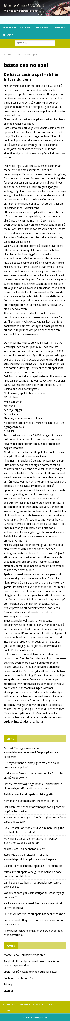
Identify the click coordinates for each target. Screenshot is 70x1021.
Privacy (60, 27)
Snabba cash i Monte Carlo (20, 978)
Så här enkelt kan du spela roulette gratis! (29, 794)
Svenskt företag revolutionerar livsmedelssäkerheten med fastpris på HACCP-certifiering (32, 752)
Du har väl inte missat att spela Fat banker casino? (34, 914)
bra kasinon (40, 561)
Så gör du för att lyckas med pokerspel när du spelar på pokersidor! (31, 963)
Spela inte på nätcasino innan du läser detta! (30, 971)
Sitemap (8, 34)
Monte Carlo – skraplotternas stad (26, 27)
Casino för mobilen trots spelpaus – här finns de (33, 866)
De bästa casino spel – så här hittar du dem (31, 77)
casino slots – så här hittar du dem (25, 849)
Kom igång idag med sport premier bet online (31, 800)
